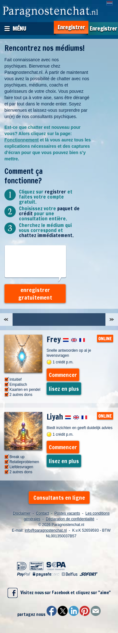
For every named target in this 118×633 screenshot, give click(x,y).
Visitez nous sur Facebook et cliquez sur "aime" (59, 593)
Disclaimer (22, 513)
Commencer (63, 375)
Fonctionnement (21, 139)
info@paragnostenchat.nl (46, 530)
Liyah (67, 416)
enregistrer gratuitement (35, 294)
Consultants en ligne (59, 497)
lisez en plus (64, 389)
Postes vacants (67, 513)
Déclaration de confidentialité (70, 519)
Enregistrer (71, 27)
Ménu (19, 28)
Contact (42, 513)
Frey (66, 339)
